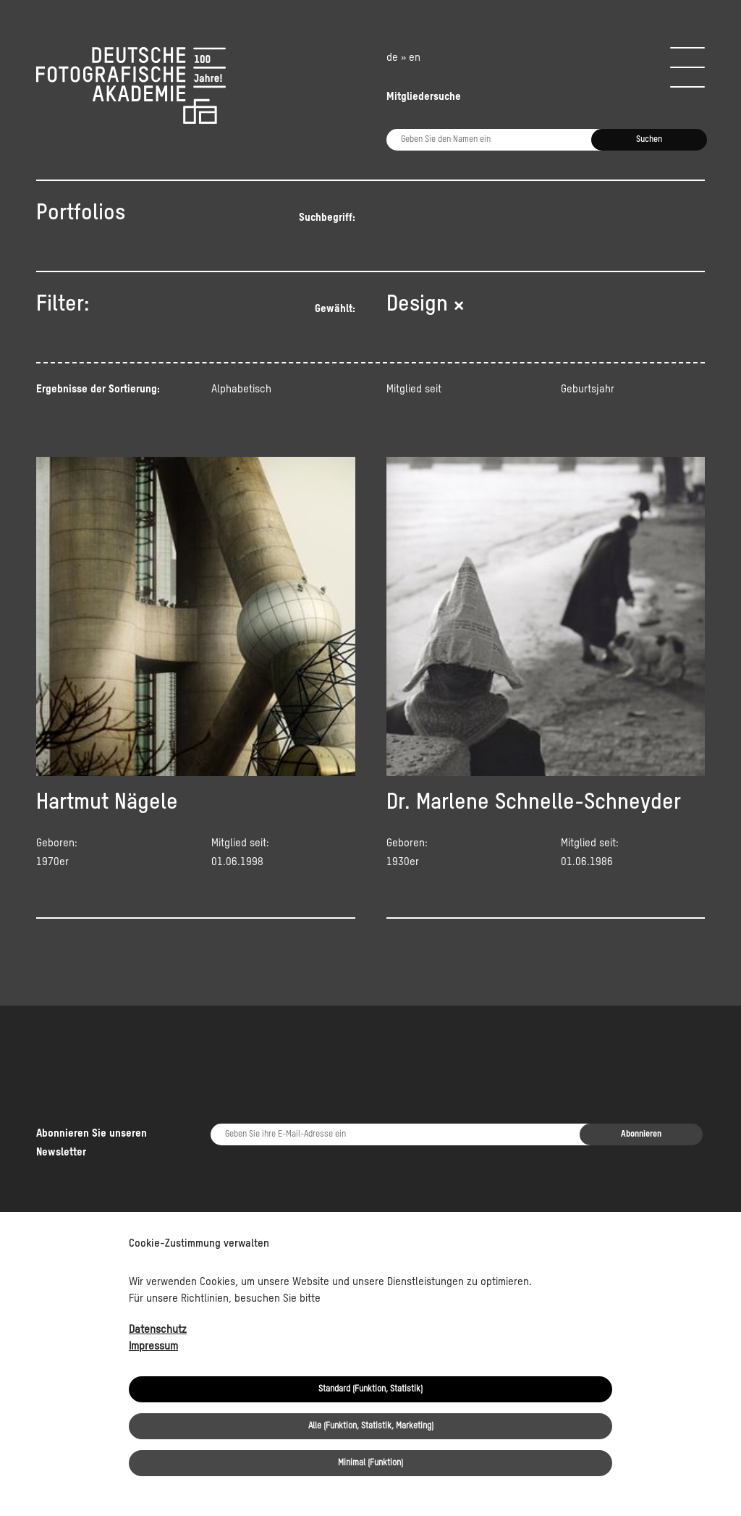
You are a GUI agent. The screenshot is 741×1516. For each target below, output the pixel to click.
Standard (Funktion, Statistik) (370, 1389)
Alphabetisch (241, 389)
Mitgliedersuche (423, 96)
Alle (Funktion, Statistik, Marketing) (370, 1426)
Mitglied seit (413, 389)
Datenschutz (158, 1329)
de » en (403, 57)
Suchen (649, 139)
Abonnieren (641, 1078)
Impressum (153, 1346)
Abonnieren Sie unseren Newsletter (91, 1086)
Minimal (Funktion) (370, 1463)
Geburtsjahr (587, 389)
